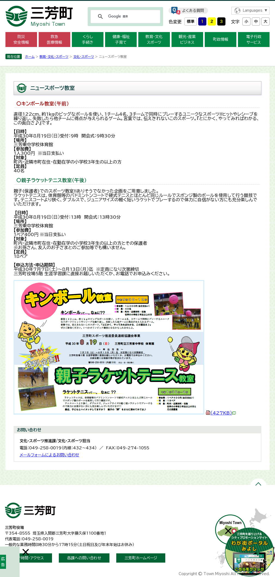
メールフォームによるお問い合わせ (49, 455)
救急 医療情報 (54, 39)
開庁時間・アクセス (28, 558)
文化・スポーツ (83, 56)
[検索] (124, 16)
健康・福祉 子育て (121, 39)
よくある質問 (193, 10)
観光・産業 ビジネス (187, 39)
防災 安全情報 (21, 39)
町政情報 (220, 39)
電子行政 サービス (253, 39)
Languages (252, 10)
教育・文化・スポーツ (53, 56)
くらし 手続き (87, 39)
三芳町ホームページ (140, 558)
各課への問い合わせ (84, 558)
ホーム (30, 56)
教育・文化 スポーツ (154, 39)
